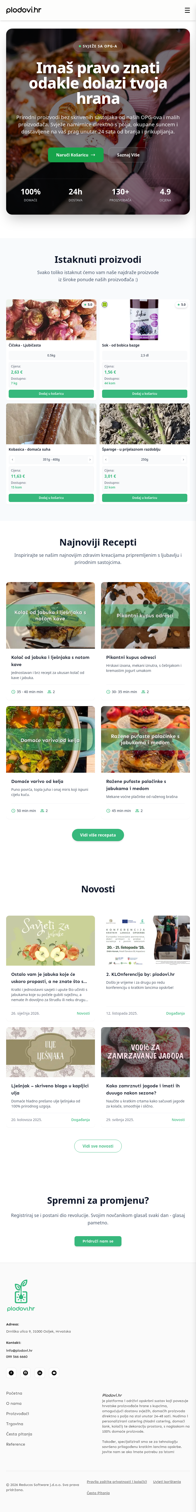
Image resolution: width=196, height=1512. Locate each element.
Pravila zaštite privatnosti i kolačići (117, 1482)
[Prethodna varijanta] (12, 460)
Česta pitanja (19, 1434)
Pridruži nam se (98, 1241)
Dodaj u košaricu (51, 393)
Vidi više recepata (98, 835)
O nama (13, 1403)
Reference (15, 1444)
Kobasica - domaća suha (29, 449)
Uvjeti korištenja (167, 1482)
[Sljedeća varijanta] (90, 460)
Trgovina (14, 1423)
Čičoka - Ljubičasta (25, 345)
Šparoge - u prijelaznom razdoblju (131, 449)
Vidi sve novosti (98, 1146)
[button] (105, 304)
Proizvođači (17, 1413)
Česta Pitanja (98, 1493)
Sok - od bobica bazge (121, 345)
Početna (14, 1393)
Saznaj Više (128, 155)
